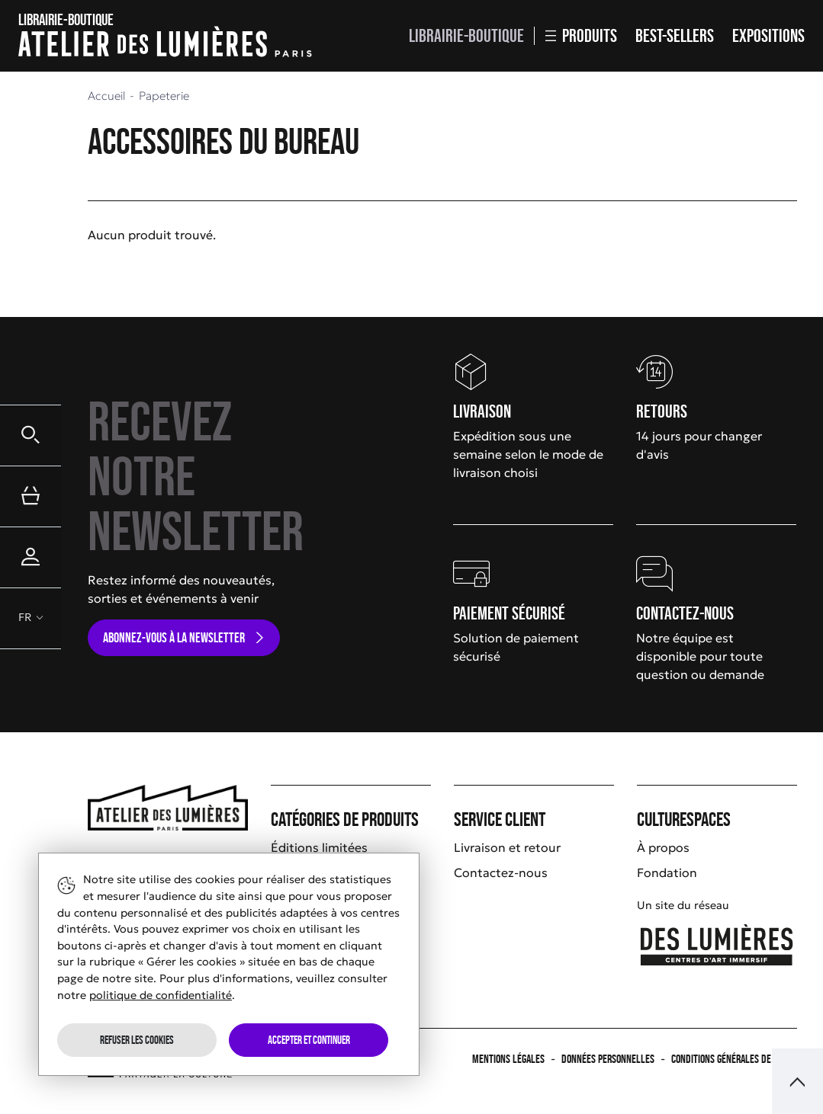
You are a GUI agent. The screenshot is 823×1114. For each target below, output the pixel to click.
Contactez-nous (501, 872)
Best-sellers (674, 35)
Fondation (667, 872)
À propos (663, 847)
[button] (30, 435)
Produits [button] (581, 35)
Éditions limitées (319, 847)
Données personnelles (607, 1059)
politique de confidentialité (160, 995)
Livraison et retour (507, 847)
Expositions (768, 35)
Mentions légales (508, 1059)
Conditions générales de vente (734, 1059)
